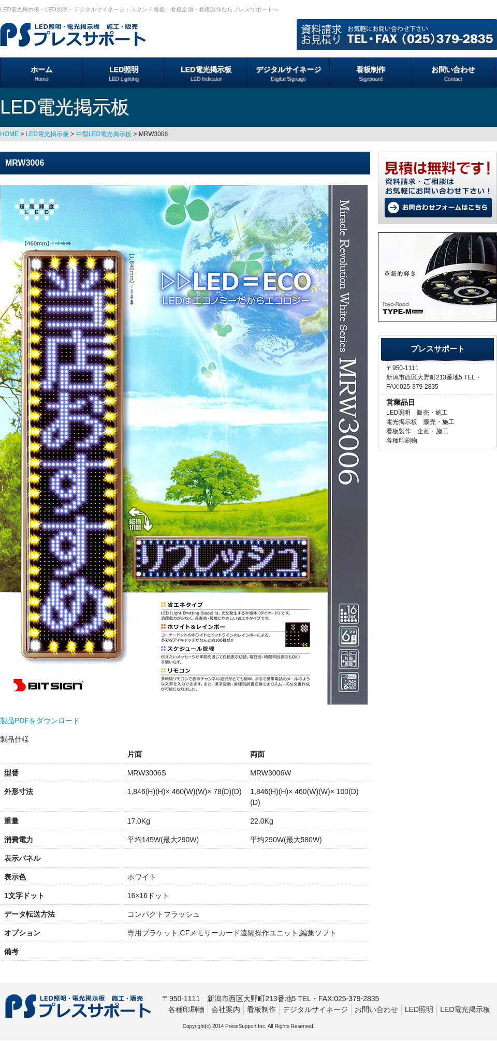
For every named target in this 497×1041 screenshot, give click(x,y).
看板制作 (371, 74)
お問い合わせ (453, 74)
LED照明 (124, 74)
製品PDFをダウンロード (40, 720)
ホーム (41, 74)
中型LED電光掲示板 (103, 134)
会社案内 (225, 1009)
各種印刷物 (186, 1009)
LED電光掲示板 (206, 74)
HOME (9, 134)
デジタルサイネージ (288, 74)
